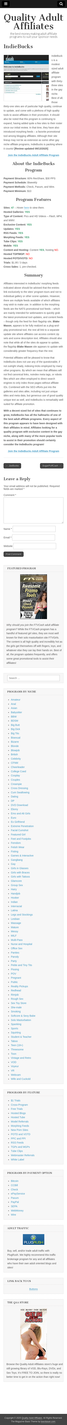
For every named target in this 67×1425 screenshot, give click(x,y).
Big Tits (15, 733)
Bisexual (15, 737)
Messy (14, 931)
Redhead (16, 990)
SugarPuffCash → (51, 465)
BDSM (14, 720)
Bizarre (15, 741)
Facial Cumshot (19, 830)
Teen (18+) (17, 1045)
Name (8, 529)
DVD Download (19, 805)
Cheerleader (18, 767)
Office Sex (16, 948)
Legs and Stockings (22, 914)
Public (14, 982)
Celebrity (16, 758)
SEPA (14, 1206)
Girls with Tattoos (20, 876)
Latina (14, 910)
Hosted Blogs (18, 1113)
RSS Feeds (17, 1142)
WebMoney (17, 1210)
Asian (14, 708)
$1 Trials (15, 1100)
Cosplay (15, 775)
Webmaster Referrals (22, 1155)
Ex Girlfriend (18, 821)
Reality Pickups (19, 986)
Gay (13, 864)
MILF (14, 935)
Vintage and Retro (21, 1057)
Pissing (15, 969)
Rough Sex (17, 998)
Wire (13, 1214)
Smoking (16, 1011)
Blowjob (15, 750)
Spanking (16, 1024)
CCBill (14, 1185)
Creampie (16, 784)
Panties (15, 952)
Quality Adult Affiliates (33, 22)
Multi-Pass (17, 940)
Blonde (15, 746)
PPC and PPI (18, 1138)
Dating (14, 796)
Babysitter (16, 712)
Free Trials (17, 1108)
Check (14, 1189)
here (26, 207)
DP (12, 800)
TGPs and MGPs (20, 1146)
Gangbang (17, 859)
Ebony (14, 809)
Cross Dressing (19, 788)
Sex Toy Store (18, 1003)
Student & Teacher (21, 1036)
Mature (15, 927)
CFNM (14, 762)
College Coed (18, 771)
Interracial (16, 906)
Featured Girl (18, 834)
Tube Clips (17, 1151)
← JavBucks (12, 465)
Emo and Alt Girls (20, 813)
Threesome (17, 1049)
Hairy (14, 889)
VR (12, 1070)
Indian (14, 902)
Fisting (14, 851)
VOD (13, 1062)
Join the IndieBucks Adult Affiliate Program (33, 155)
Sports (14, 1028)
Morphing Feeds (20, 1125)
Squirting (16, 1032)
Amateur (15, 699)
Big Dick (15, 729)
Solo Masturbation (21, 1020)
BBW (14, 716)
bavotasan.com (48, 1421)
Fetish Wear (17, 847)
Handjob (15, 893)
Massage (16, 923)
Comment (10, 495)
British (14, 754)
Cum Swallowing (20, 792)
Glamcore (16, 880)
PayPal (15, 1202)
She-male (16, 1007)
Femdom (16, 842)
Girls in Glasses (19, 868)
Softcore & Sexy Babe (23, 1015)
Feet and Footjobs (21, 838)
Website (8, 546)
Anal (13, 704)
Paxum (15, 1197)
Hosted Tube (18, 1117)
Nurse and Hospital (21, 944)
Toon (13, 1053)
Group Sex (17, 885)
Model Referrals (20, 1121)
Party (14, 961)
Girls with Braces (20, 872)
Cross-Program (19, 1104)
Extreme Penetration (22, 826)
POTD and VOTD (20, 1134)
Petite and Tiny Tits (21, 965)
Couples (15, 779)
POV (13, 973)
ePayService (18, 1193)
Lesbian (15, 918)
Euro (13, 817)
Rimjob (15, 994)
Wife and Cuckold (21, 1078)
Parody (15, 956)
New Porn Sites (19, 1130)
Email (7, 537)
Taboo (14, 1041)
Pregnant (16, 977)
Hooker (15, 897)
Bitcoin (14, 1181)
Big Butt (15, 725)
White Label (17, 1159)
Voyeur (15, 1066)
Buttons (33, 1289)
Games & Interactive (22, 855)
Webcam (16, 1074)
